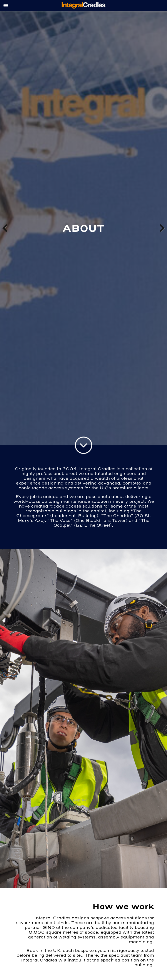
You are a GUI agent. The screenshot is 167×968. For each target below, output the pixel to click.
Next (160, 228)
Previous (6, 228)
